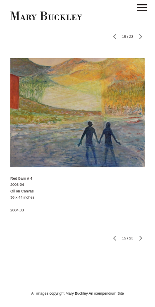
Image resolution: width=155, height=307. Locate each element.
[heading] (46, 18)
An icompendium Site (106, 293)
